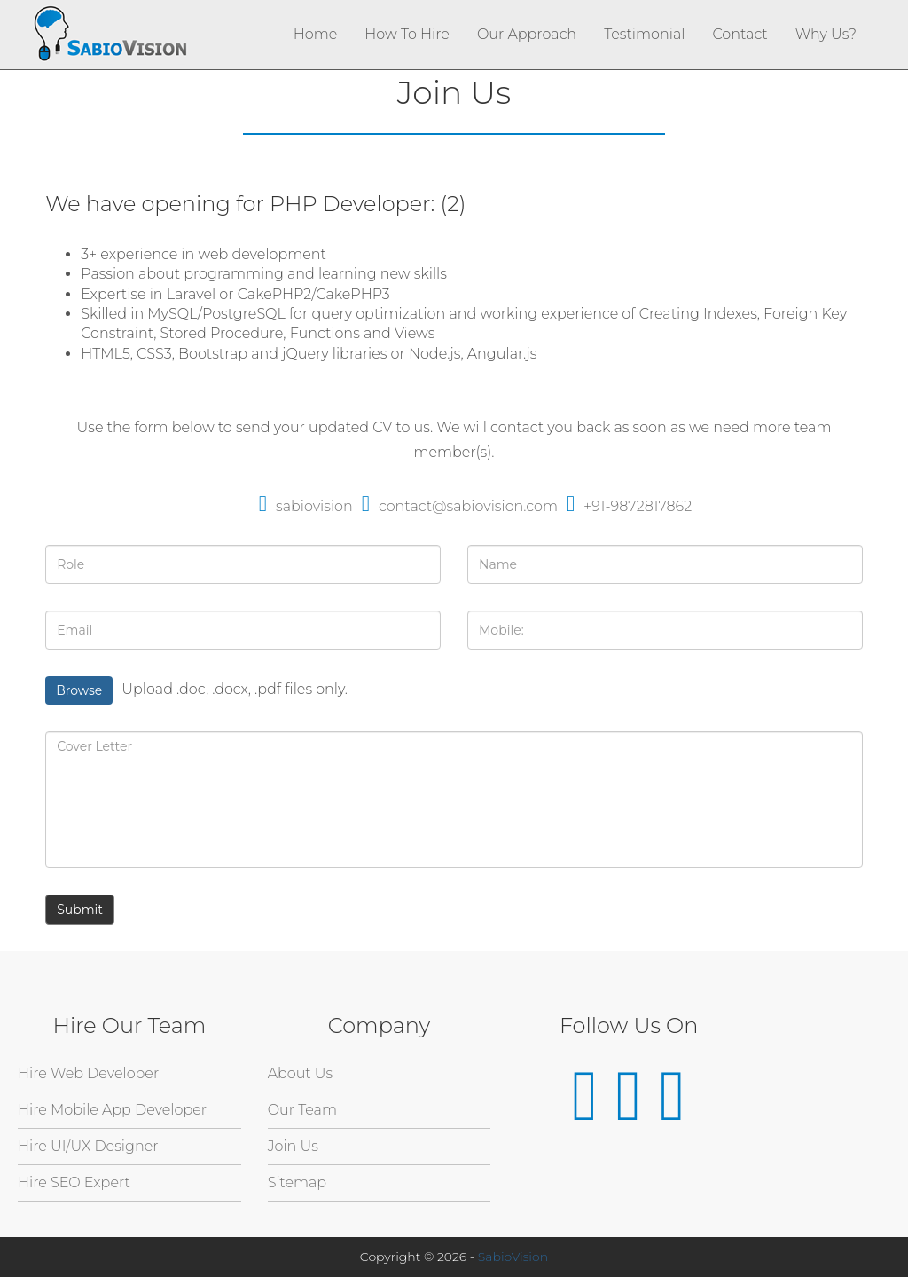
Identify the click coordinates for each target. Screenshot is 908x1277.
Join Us (293, 1146)
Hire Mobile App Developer (112, 1109)
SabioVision (513, 1257)
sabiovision (306, 506)
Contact (739, 34)
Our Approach (526, 34)
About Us (300, 1073)
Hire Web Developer (88, 1073)
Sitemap (297, 1182)
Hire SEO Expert (74, 1182)
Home (316, 34)
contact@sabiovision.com (460, 506)
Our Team (302, 1109)
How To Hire (407, 34)
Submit (80, 910)
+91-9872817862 (629, 506)
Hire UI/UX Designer (88, 1146)
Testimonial (644, 34)
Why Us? (826, 34)
